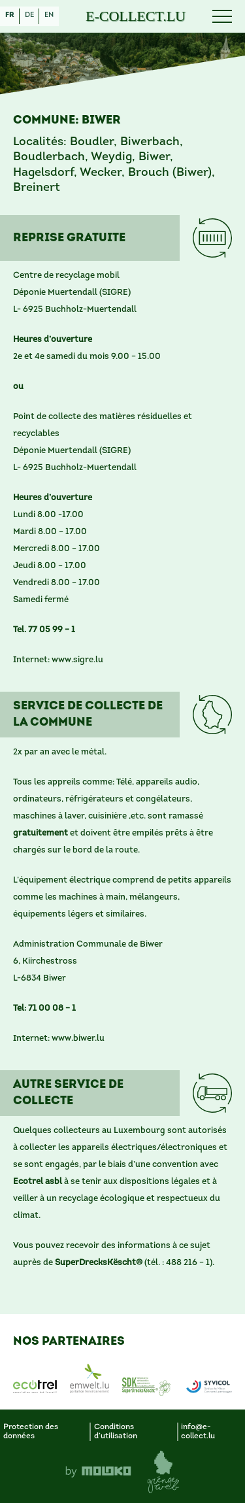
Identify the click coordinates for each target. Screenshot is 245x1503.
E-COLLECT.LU (136, 16)
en (49, 15)
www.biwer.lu (78, 1038)
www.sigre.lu (77, 660)
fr (9, 15)
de (29, 15)
